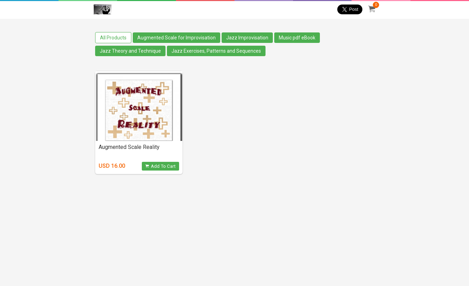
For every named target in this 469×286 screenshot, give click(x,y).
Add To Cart (160, 166)
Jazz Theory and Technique (130, 51)
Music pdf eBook (297, 37)
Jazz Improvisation (247, 37)
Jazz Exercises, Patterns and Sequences (216, 51)
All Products (113, 37)
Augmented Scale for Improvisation (176, 37)
